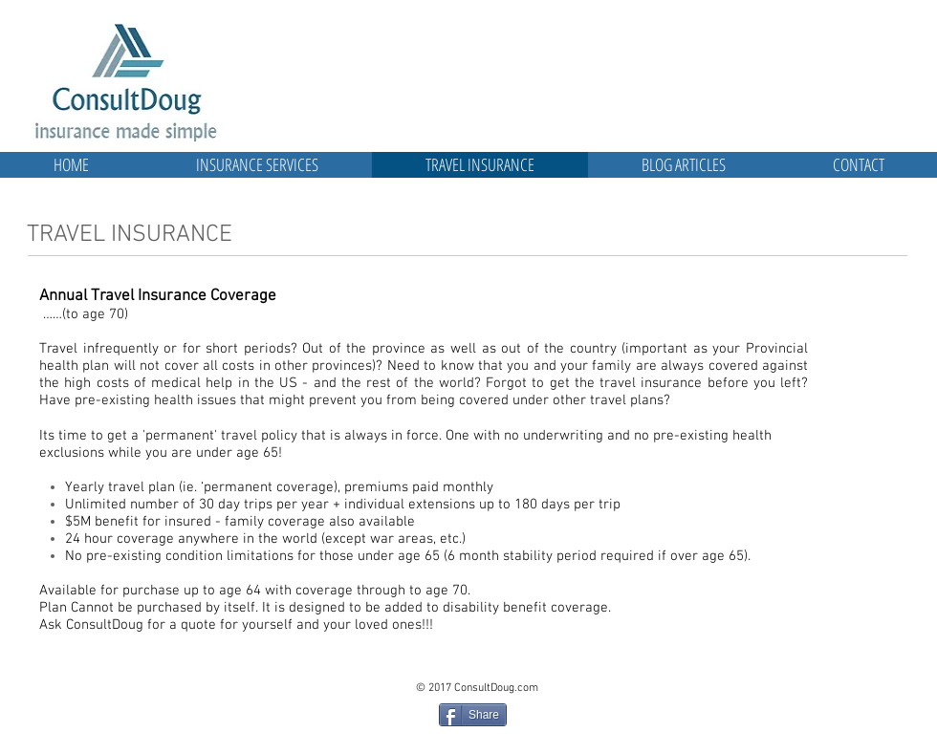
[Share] (473, 714)
